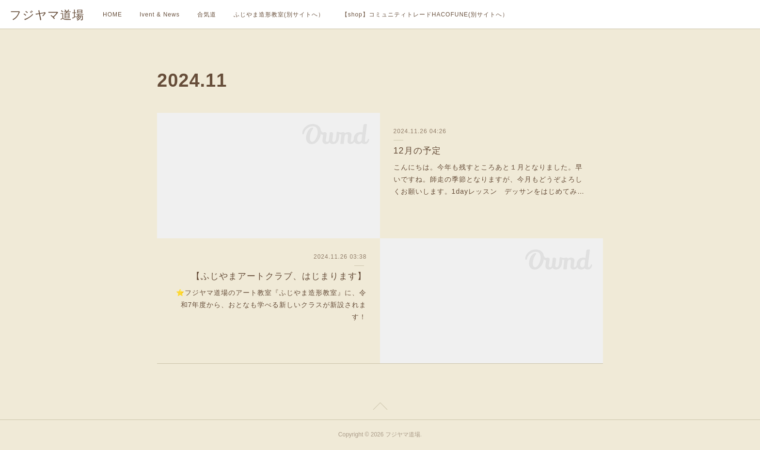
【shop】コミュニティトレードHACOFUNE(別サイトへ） (425, 14)
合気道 (206, 14)
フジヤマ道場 (47, 14)
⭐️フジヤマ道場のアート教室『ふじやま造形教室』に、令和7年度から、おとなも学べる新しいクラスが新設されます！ (271, 305)
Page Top (380, 408)
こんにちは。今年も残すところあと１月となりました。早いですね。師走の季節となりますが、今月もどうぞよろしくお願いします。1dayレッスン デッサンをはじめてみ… (489, 179)
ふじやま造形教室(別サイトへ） (279, 14)
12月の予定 (417, 150)
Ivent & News (160, 14)
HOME (112, 14)
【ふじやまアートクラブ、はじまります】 (278, 276)
